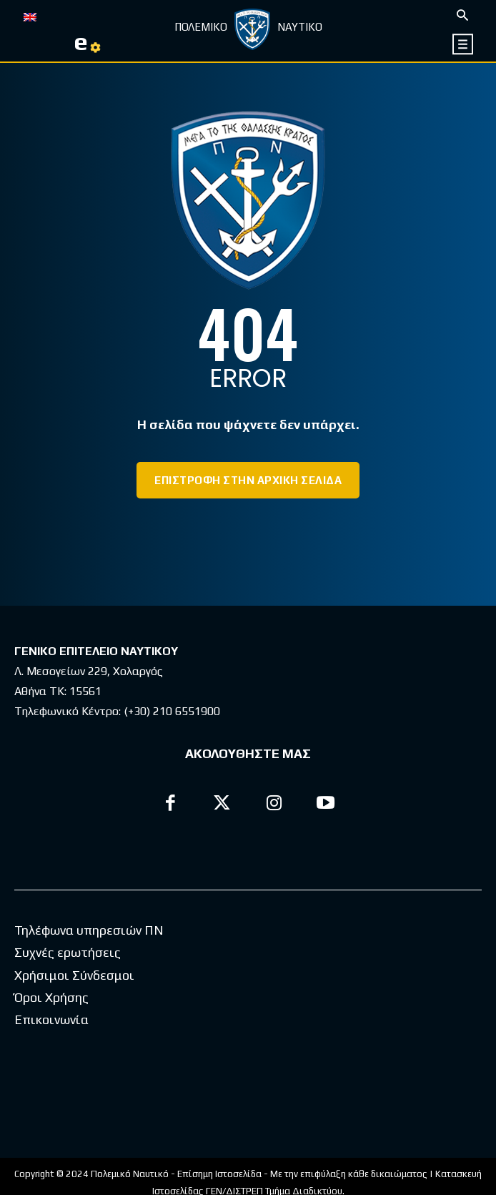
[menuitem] (30, 16)
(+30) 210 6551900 (172, 711)
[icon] (463, 44)
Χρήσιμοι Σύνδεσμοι (74, 975)
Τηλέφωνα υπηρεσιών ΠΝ (89, 930)
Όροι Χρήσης (51, 997)
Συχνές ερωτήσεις (67, 952)
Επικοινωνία (51, 1019)
